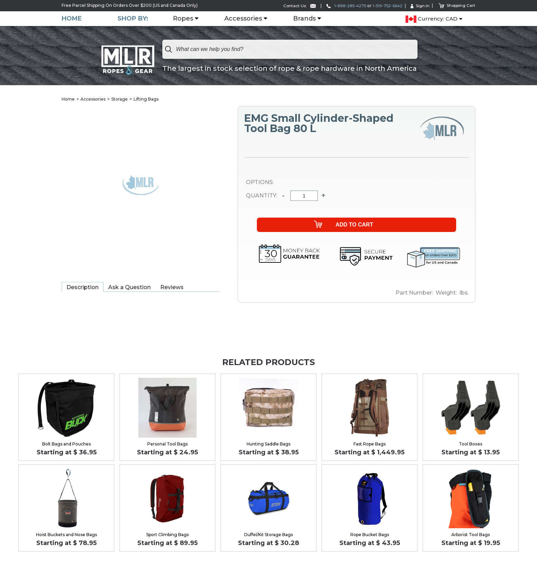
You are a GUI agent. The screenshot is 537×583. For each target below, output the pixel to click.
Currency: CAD (431, 19)
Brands (305, 18)
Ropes (183, 18)
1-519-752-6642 (385, 5)
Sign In (419, 5)
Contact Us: (295, 5)
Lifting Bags (146, 99)
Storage (119, 99)
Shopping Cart (456, 5)
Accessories (243, 18)
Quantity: (258, 196)
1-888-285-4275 (343, 5)
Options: (260, 183)
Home (72, 18)
